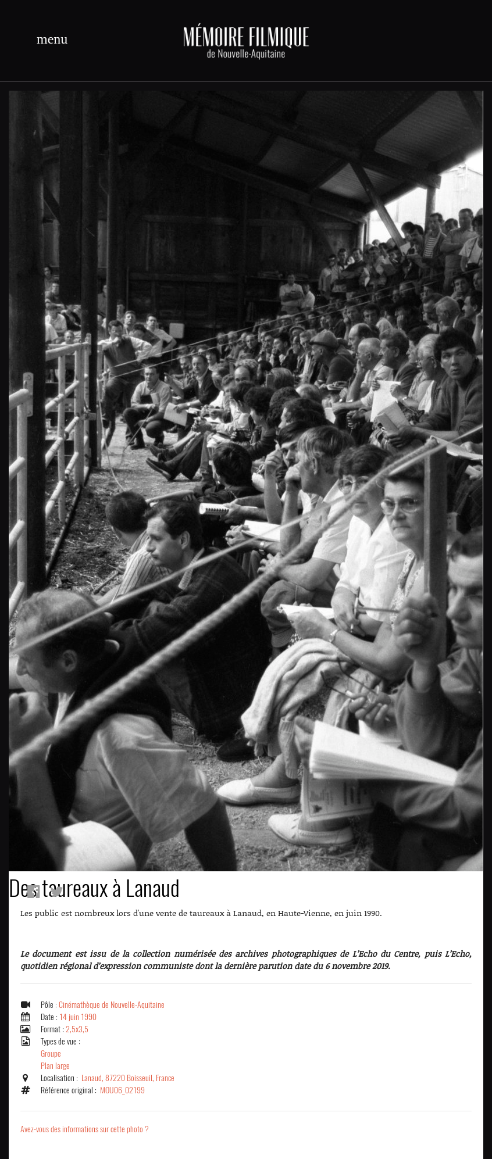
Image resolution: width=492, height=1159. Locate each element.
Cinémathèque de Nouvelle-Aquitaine (112, 1004)
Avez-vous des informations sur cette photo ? (84, 1129)
